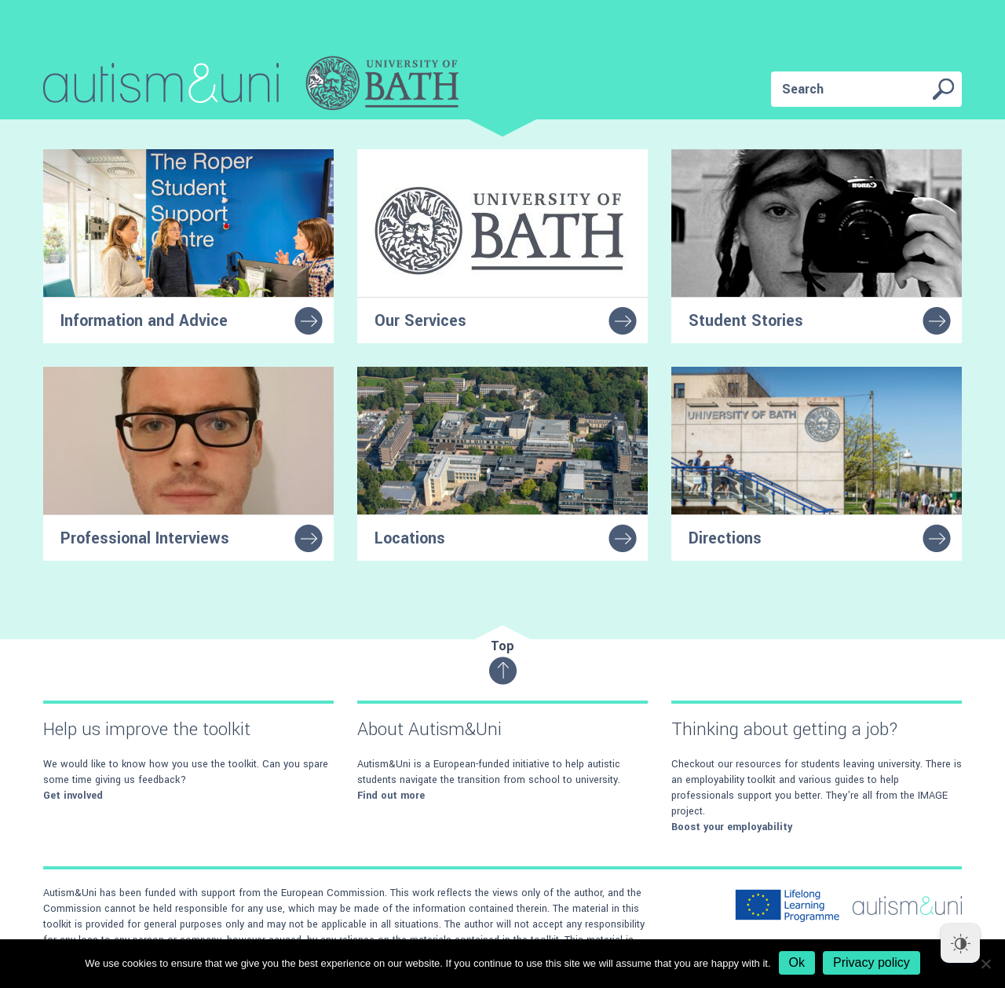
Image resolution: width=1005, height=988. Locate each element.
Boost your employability (731, 827)
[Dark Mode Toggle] (960, 943)
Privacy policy (871, 962)
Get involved (73, 796)
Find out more (391, 796)
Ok (797, 962)
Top (503, 661)
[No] (985, 964)
